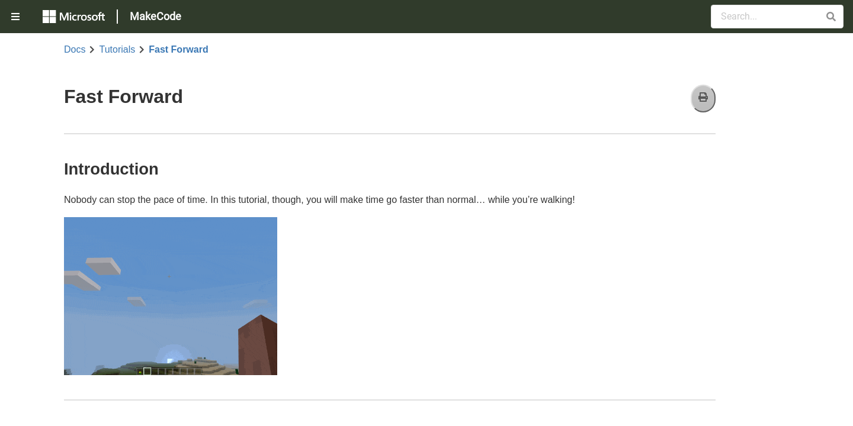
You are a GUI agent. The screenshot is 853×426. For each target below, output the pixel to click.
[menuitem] (16, 16)
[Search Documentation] (777, 16)
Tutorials (117, 49)
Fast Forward (178, 49)
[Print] (703, 98)
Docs (74, 49)
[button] (831, 16)
